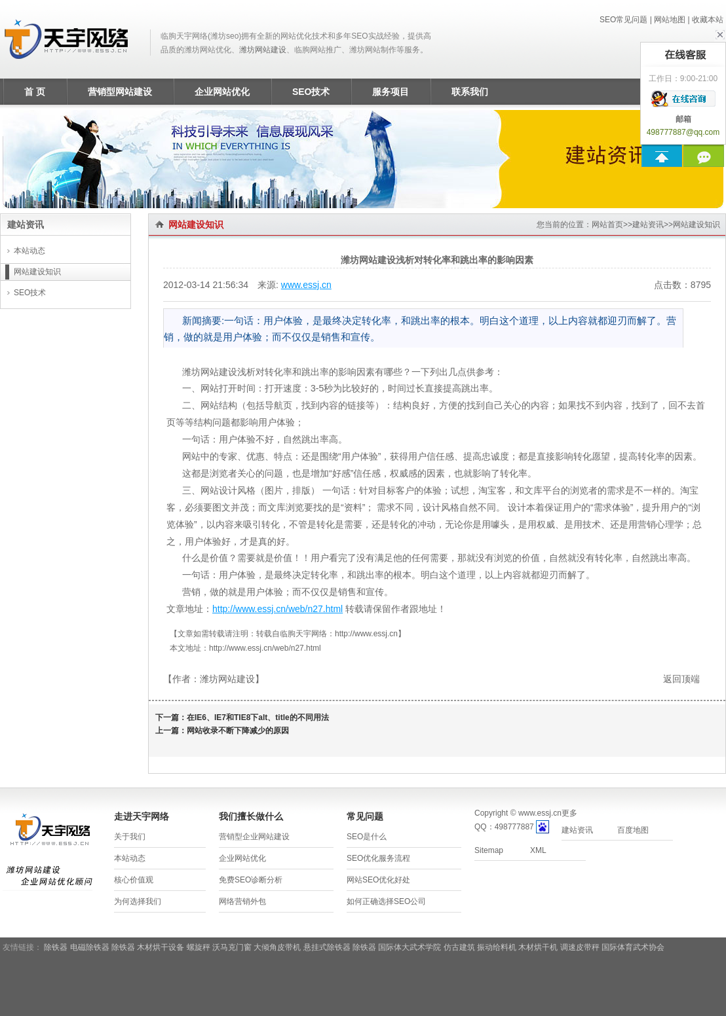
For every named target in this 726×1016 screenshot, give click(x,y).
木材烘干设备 (160, 947)
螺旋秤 (198, 947)
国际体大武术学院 (409, 947)
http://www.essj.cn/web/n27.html (277, 609)
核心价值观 (133, 879)
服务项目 (390, 91)
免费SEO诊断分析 (250, 879)
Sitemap (488, 850)
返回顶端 (681, 679)
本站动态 (29, 250)
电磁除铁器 (89, 947)
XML (538, 850)
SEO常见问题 (623, 19)
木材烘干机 (538, 947)
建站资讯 (648, 224)
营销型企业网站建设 (254, 836)
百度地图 (633, 830)
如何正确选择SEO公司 (386, 901)
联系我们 (469, 91)
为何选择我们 (137, 901)
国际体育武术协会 (633, 947)
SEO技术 (311, 91)
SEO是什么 (367, 836)
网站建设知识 (696, 224)
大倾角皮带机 (277, 947)
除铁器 (55, 947)
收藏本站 (707, 19)
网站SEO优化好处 (378, 879)
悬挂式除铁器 (327, 947)
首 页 (34, 91)
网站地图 (669, 19)
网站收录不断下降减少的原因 (238, 730)
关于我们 (129, 836)
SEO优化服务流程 (378, 858)
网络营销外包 (242, 901)
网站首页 (607, 224)
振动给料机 (496, 947)
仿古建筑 (459, 947)
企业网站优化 (222, 91)
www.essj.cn (306, 285)
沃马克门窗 (232, 947)
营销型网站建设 (120, 91)
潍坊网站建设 (262, 49)
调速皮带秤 (580, 947)
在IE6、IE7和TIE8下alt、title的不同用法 (258, 717)
